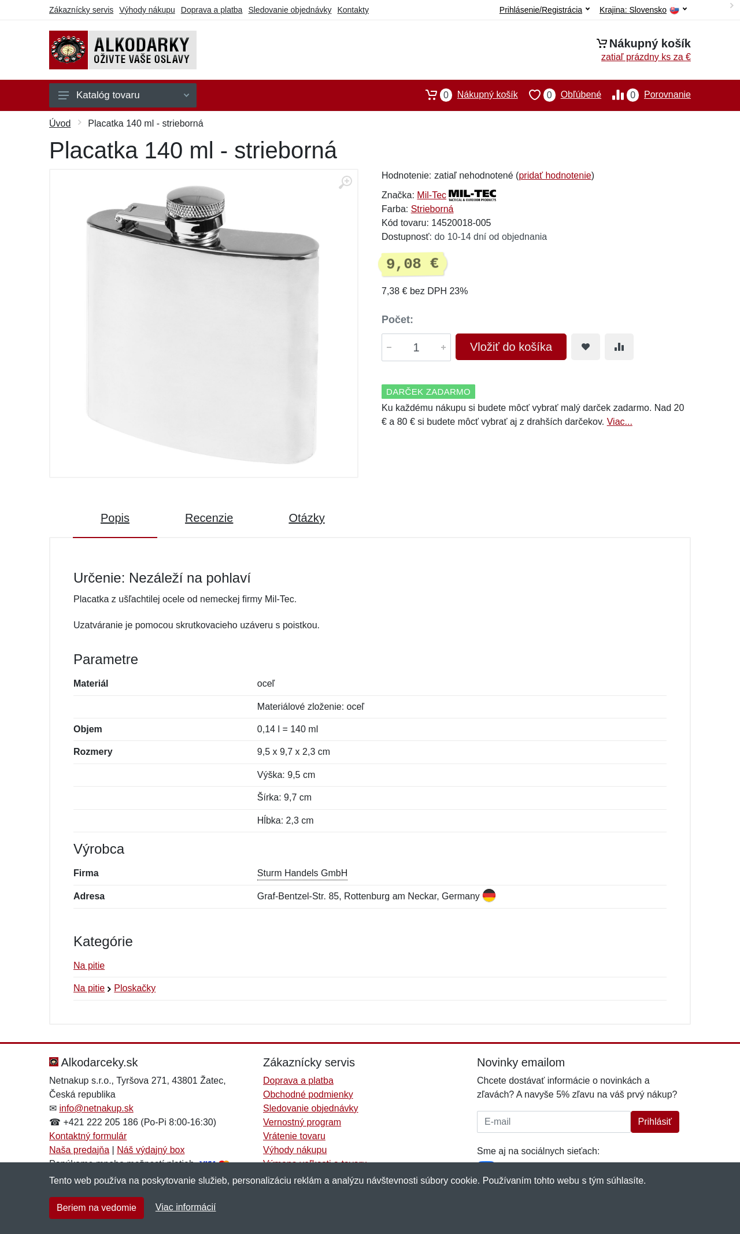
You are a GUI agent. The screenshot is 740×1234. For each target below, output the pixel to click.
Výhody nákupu (147, 9)
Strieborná (432, 209)
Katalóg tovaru (123, 95)
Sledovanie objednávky (289, 9)
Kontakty (352, 9)
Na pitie (89, 965)
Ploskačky (135, 988)
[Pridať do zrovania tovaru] (619, 346)
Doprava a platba (212, 9)
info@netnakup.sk (96, 1108)
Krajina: (643, 10)
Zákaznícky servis (81, 9)
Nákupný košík (466, 95)
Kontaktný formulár (88, 1136)
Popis (115, 518)
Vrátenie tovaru (294, 1136)
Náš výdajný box (150, 1150)
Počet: (397, 319)
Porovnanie (646, 95)
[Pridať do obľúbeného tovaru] (585, 346)
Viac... (619, 422)
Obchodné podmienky (308, 1094)
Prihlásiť (655, 1121)
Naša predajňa (79, 1150)
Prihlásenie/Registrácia (545, 10)
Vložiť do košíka (511, 346)
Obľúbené (559, 95)
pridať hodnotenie (555, 175)
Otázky (306, 518)
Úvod (60, 123)
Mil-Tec (431, 195)
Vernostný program (302, 1122)
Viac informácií (186, 1207)
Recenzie (209, 518)
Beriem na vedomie (96, 1208)
